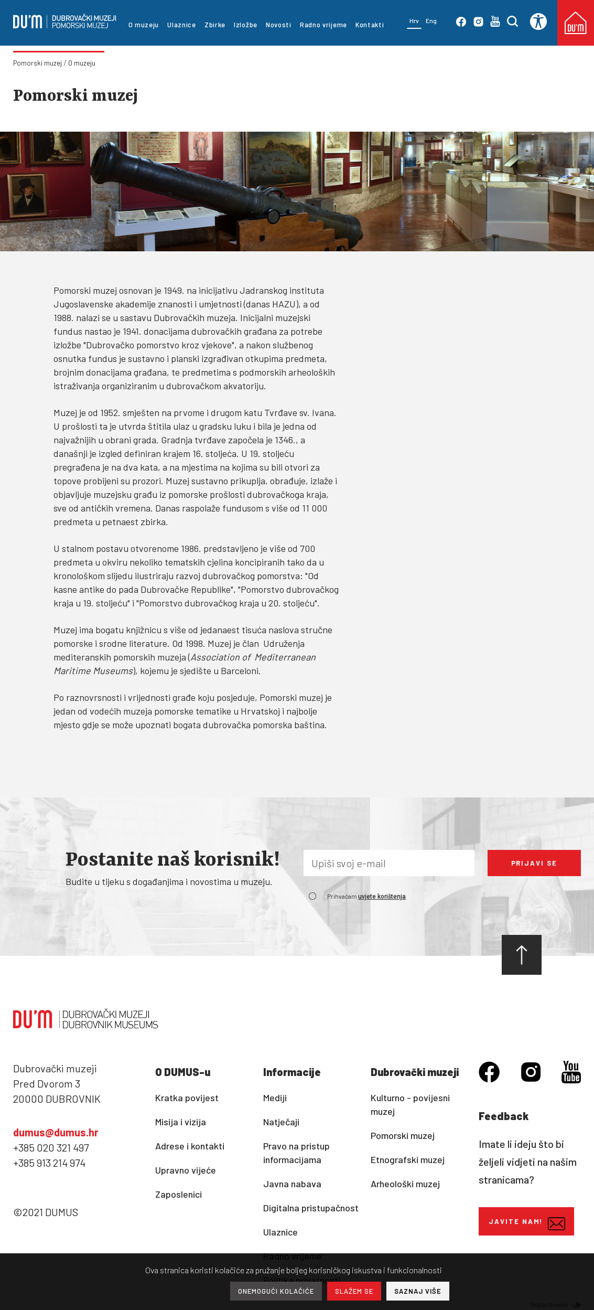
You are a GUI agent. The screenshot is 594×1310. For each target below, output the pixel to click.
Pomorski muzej (37, 63)
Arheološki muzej (405, 1183)
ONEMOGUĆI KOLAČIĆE (276, 1291)
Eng (431, 20)
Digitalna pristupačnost (311, 1207)
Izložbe (245, 24)
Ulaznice (181, 24)
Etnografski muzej (408, 1159)
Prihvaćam (366, 896)
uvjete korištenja (382, 896)
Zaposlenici (178, 1194)
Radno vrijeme (323, 24)
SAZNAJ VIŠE (417, 1291)
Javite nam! (527, 1223)
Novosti (278, 24)
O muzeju (143, 24)
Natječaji (281, 1121)
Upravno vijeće (185, 1170)
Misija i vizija (180, 1121)
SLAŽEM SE (354, 1291)
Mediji (275, 1097)
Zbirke (214, 24)
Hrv (414, 20)
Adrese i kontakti (189, 1146)
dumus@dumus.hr (56, 1132)
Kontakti (369, 24)
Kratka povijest (187, 1097)
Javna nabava (292, 1183)
